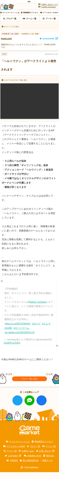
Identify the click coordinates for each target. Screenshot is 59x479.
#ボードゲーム (21, 335)
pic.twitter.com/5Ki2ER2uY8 (19, 339)
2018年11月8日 (12, 349)
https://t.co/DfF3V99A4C (18, 330)
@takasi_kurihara (37, 308)
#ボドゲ (36, 330)
